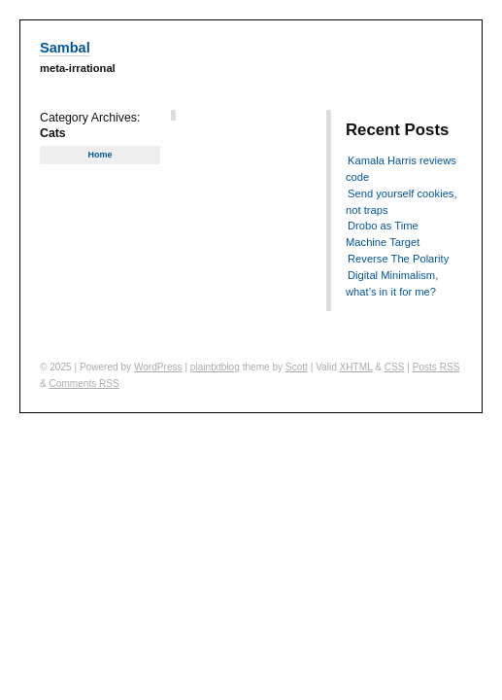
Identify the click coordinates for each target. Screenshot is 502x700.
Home (99, 154)
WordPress (158, 367)
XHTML (356, 367)
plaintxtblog (215, 367)
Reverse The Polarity (398, 258)
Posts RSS (436, 367)
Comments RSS (84, 383)
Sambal (65, 47)
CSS (395, 367)
